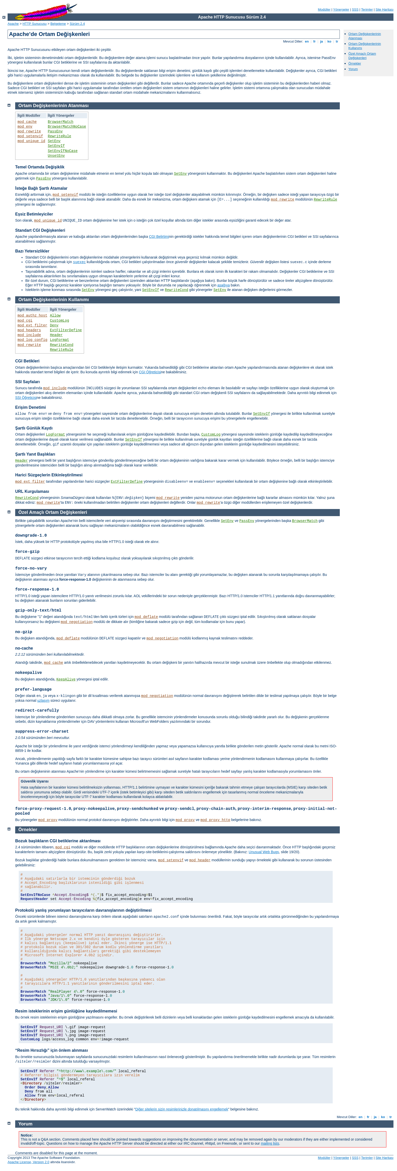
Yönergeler (341, 9)
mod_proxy (47, 820)
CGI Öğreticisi (150, 372)
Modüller (324, 9)
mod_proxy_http (215, 820)
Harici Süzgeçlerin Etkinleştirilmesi (49, 475)
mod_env (24, 127)
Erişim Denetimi (30, 407)
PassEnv (55, 131)
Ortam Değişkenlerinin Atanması (53, 105)
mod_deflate (146, 617)
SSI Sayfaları (27, 382)
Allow (55, 316)
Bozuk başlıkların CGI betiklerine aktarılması (58, 841)
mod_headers (29, 330)
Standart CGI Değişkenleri (40, 230)
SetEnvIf (56, 146)
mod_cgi (24, 321)
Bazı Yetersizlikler (32, 251)
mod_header (200, 860)
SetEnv (54, 141)
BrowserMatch (60, 122)
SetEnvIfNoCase (63, 151)
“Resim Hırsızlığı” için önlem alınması (51, 1050)
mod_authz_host (32, 316)
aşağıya (223, 285)
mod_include (29, 335)
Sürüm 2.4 (77, 24)
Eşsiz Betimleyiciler (34, 214)
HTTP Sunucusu (35, 24)
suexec (79, 262)
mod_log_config (32, 340)
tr (337, 41)
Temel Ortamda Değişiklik (39, 167)
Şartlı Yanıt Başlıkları (35, 454)
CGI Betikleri (27, 361)
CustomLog (59, 321)
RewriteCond (176, 290)
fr (314, 41)
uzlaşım (43, 700)
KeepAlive (66, 679)
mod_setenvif (30, 136)
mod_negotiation (77, 622)
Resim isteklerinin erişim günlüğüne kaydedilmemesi (66, 1011)
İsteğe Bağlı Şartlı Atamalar (41, 188)
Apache (13, 24)
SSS (355, 9)
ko (329, 41)
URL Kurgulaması (32, 491)
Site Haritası (384, 9)
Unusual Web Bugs (264, 852)
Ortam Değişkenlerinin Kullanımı (53, 299)
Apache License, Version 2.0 (28, 1162)
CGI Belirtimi (159, 237)
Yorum (353, 69)
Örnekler (354, 63)
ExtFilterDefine (66, 330)
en (307, 41)
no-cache (24, 648)
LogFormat (59, 340)
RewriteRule (59, 136)
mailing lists (270, 1143)
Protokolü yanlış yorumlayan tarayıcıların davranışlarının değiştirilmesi (83, 910)
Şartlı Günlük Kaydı (34, 428)
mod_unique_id (31, 141)
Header (56, 335)
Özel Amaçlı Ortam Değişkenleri (362, 56)
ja (321, 41)
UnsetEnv (56, 156)
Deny (54, 325)
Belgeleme (58, 24)
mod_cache (27, 122)
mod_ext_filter (32, 325)
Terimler (367, 9)
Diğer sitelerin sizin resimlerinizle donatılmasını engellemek (181, 1109)
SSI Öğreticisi (26, 398)
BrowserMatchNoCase (67, 127)
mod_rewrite (29, 131)
